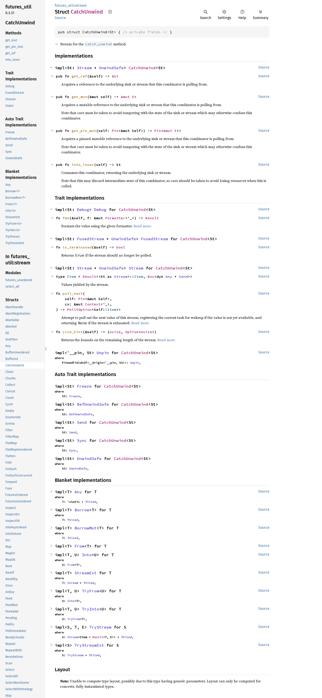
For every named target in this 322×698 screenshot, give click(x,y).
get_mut (79, 96)
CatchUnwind (142, 67)
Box (151, 276)
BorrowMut (85, 528)
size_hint (73, 332)
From (79, 546)
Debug (83, 209)
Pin (115, 130)
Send (183, 276)
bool (120, 247)
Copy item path (110, 11)
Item (71, 276)
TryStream (100, 627)
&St (115, 76)
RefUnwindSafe (93, 404)
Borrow (81, 509)
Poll (71, 309)
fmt (66, 218)
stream (81, 5)
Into (87, 554)
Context (93, 304)
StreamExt (85, 572)
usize (115, 332)
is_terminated (77, 247)
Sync (82, 440)
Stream (84, 67)
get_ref (79, 76)
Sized (91, 502)
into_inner (83, 164)
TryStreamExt (89, 645)
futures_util (64, 5)
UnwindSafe (111, 67)
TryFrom (90, 591)
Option (85, 309)
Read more (142, 226)
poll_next (73, 293)
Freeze (84, 386)
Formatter (115, 218)
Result (152, 218)
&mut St (128, 96)
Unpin (103, 352)
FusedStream (90, 238)
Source (60, 18)
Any (168, 276)
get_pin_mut (84, 130)
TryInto (90, 609)
